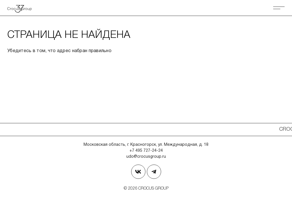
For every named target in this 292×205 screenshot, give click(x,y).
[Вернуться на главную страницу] (21, 8)
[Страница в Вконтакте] (138, 172)
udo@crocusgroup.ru (146, 157)
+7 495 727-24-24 (146, 151)
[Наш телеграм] (154, 172)
